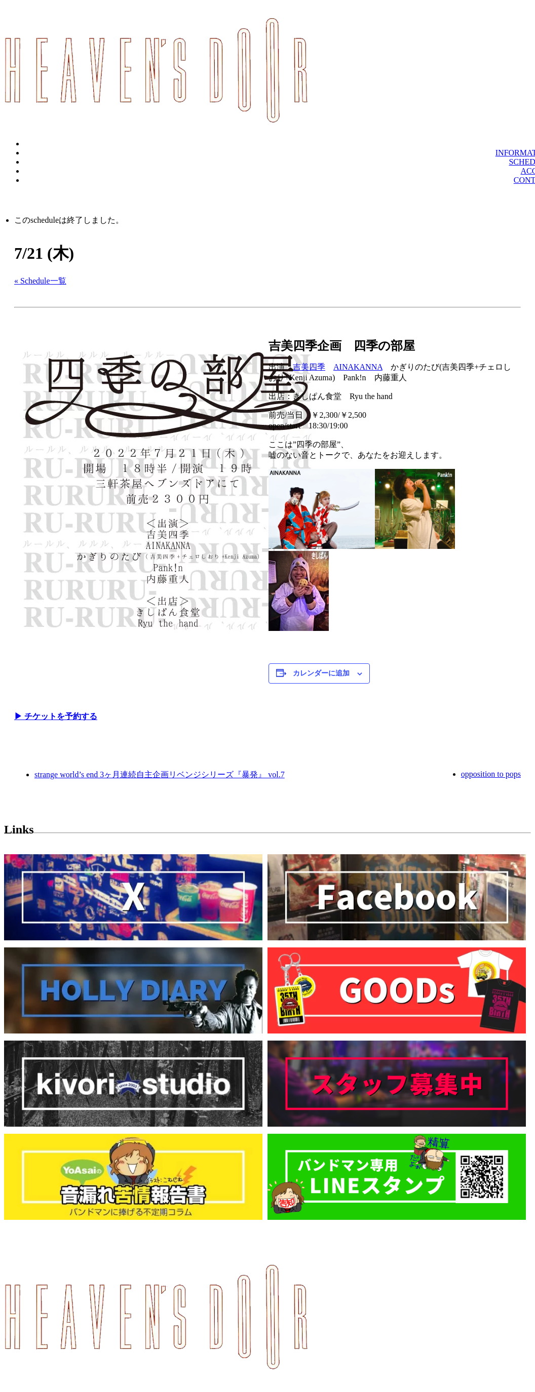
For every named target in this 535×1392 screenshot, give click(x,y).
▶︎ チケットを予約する (55, 716)
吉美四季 (309, 367)
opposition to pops (491, 774)
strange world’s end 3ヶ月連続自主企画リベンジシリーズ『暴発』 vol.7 (159, 774)
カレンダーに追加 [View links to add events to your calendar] (321, 673)
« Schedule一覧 (40, 280)
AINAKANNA (358, 367)
